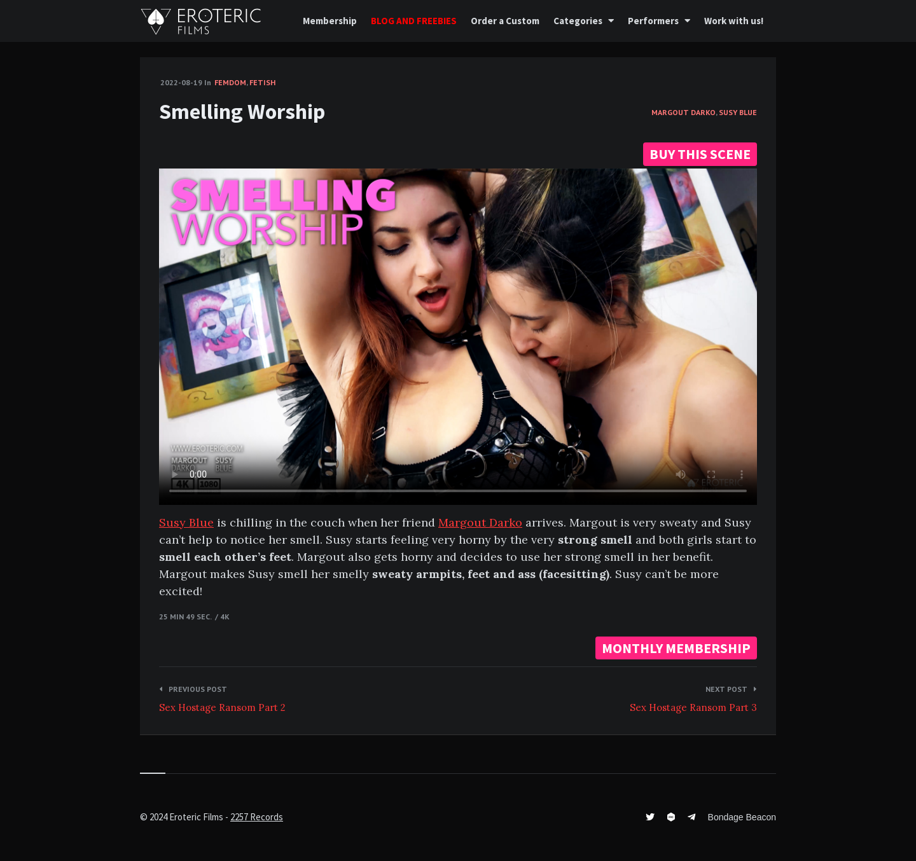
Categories (577, 21)
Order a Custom (505, 21)
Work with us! (733, 21)
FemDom (230, 82)
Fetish (262, 82)
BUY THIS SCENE (700, 154)
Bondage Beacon (742, 817)
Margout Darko (683, 112)
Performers (653, 21)
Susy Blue (738, 112)
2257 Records (256, 817)
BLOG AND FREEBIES (414, 21)
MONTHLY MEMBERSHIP (676, 648)
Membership (330, 21)
